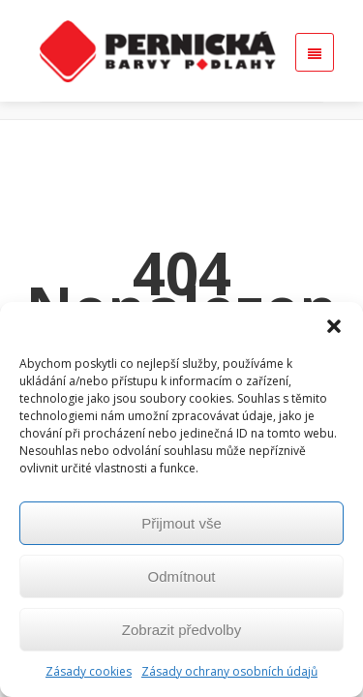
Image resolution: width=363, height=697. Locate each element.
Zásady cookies (88, 671)
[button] (334, 326)
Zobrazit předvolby (181, 629)
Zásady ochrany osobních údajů (229, 671)
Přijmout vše (181, 523)
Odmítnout (181, 576)
